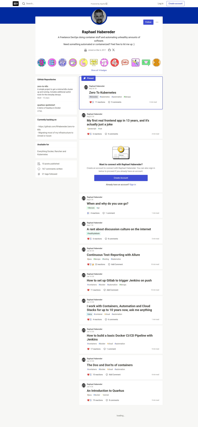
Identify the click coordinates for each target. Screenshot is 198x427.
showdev (93, 97)
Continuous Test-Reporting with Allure (113, 255)
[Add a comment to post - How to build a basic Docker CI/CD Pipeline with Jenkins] (94, 349)
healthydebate (93, 233)
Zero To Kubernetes (102, 92)
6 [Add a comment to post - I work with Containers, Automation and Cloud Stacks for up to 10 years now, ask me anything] (111, 319)
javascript (91, 128)
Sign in (133, 184)
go (98, 208)
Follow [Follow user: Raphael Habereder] (148, 22)
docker (102, 284)
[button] (41, 62)
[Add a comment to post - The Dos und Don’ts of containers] (95, 374)
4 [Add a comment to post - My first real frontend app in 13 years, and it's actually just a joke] (111, 133)
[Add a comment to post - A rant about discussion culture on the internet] (94, 238)
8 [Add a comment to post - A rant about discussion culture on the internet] (111, 238)
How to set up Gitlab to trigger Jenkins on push (119, 280)
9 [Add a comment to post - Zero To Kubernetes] (114, 102)
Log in (160, 3)
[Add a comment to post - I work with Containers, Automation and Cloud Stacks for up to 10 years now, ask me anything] (94, 319)
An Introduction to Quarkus (105, 390)
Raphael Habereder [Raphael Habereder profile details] (97, 86)
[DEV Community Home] (15, 3)
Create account (175, 3)
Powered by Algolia (99, 4)
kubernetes (105, 97)
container (98, 314)
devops (127, 97)
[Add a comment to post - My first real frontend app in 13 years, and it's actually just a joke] (94, 134)
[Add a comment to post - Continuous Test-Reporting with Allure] (96, 264)
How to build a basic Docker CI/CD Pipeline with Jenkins (120, 337)
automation (117, 97)
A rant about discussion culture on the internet (119, 229)
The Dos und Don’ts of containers (110, 365)
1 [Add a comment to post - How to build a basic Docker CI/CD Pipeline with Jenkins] (109, 349)
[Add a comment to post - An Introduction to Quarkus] (95, 400)
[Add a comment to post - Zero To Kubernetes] (97, 102)
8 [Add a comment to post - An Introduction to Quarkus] (112, 400)
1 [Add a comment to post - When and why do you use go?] (108, 213)
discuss (91, 208)
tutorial (105, 395)
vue (100, 128)
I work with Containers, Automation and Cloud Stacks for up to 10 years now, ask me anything (119, 308)
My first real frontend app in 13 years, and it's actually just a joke (118, 122)
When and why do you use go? (107, 203)
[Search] (23, 3)
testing (105, 259)
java (89, 259)
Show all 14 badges (99, 70)
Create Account (121, 178)
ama (89, 314)
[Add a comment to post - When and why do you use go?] (93, 213)
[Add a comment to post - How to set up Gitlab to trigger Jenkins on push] (94, 290)
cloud (107, 314)
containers (92, 284)
